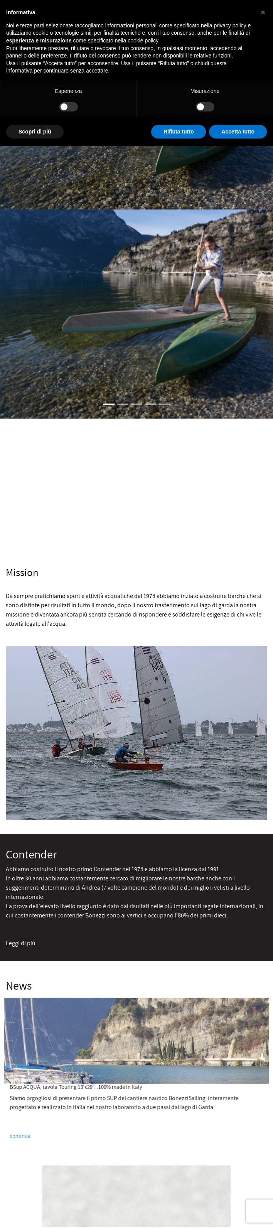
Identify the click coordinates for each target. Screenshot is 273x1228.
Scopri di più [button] (35, 131)
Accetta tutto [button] (237, 131)
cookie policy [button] (143, 40)
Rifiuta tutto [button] (178, 131)
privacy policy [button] (230, 25)
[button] (263, 12)
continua (33, 1128)
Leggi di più (20, 943)
